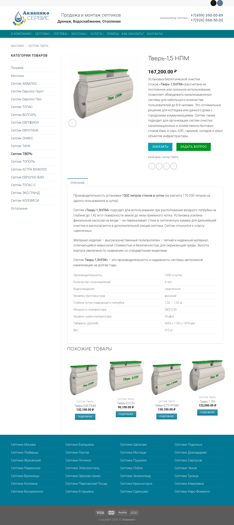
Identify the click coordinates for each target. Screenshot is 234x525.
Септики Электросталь (82, 468)
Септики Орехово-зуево (83, 476)
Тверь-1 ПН (207, 401)
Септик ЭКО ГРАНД (25, 193)
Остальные (19, 208)
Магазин (17, 46)
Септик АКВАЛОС (24, 84)
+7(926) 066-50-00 (207, 20)
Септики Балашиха (79, 445)
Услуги (97, 34)
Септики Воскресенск (27, 491)
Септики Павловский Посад (86, 484)
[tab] (77, 182)
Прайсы (113, 34)
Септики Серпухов (188, 460)
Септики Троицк (186, 476)
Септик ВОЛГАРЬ (23, 115)
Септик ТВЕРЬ (38, 46)
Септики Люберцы (25, 452)
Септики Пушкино (133, 460)
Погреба (61, 34)
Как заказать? (133, 34)
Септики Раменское (25, 468)
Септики (43, 34)
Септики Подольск (188, 445)
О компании (21, 34)
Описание (78, 182)
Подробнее (85, 416)
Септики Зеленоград (135, 476)
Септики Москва (23, 445)
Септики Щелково (133, 445)
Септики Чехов (186, 468)
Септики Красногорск (136, 484)
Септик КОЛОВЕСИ (25, 201)
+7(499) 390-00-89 (207, 15)
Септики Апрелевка (189, 484)
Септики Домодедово (191, 452)
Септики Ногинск (78, 460)
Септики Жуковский (26, 460)
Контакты (155, 34)
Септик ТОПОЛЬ (23, 161)
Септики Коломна (24, 484)
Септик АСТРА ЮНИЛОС (29, 169)
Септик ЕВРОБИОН (25, 122)
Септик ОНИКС (22, 138)
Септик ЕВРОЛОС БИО (27, 177)
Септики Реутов (77, 452)
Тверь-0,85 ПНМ (85, 406)
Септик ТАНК (21, 146)
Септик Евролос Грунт (27, 91)
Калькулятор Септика (174, 17)
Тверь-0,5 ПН (126, 403)
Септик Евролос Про (26, 99)
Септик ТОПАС (22, 107)
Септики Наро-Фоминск (192, 491)
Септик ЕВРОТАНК (24, 130)
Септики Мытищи (133, 452)
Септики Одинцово (134, 491)
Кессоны (79, 34)
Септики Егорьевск (79, 491)
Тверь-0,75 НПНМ (166, 405)
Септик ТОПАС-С (23, 185)
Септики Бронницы (25, 476)
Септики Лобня (131, 468)
